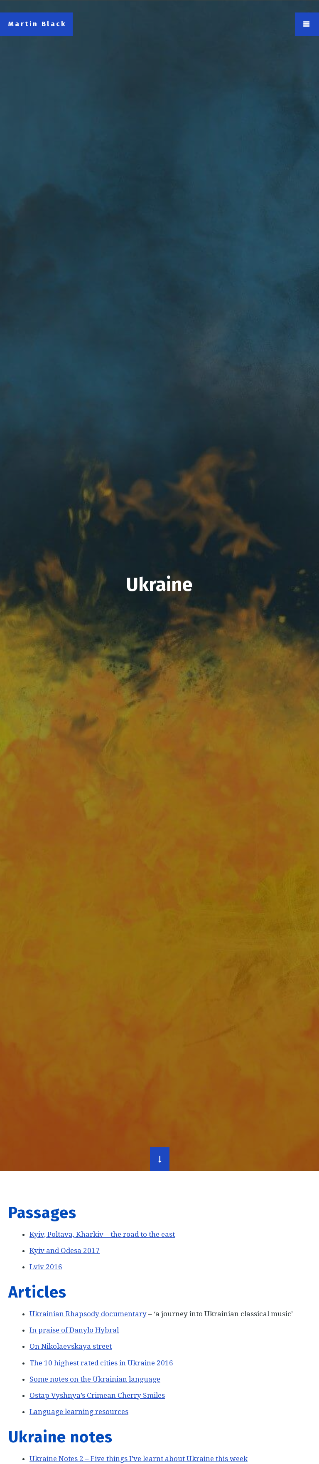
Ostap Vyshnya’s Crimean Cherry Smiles (97, 1395)
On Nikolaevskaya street (70, 1346)
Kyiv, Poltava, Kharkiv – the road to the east (102, 1234)
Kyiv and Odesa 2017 (64, 1250)
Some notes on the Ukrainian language (94, 1379)
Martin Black (37, 24)
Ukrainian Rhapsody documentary (88, 1314)
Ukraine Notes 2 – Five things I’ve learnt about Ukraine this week (138, 1458)
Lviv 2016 (45, 1267)
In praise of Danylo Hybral (74, 1330)
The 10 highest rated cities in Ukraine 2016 (101, 1363)
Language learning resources (78, 1411)
